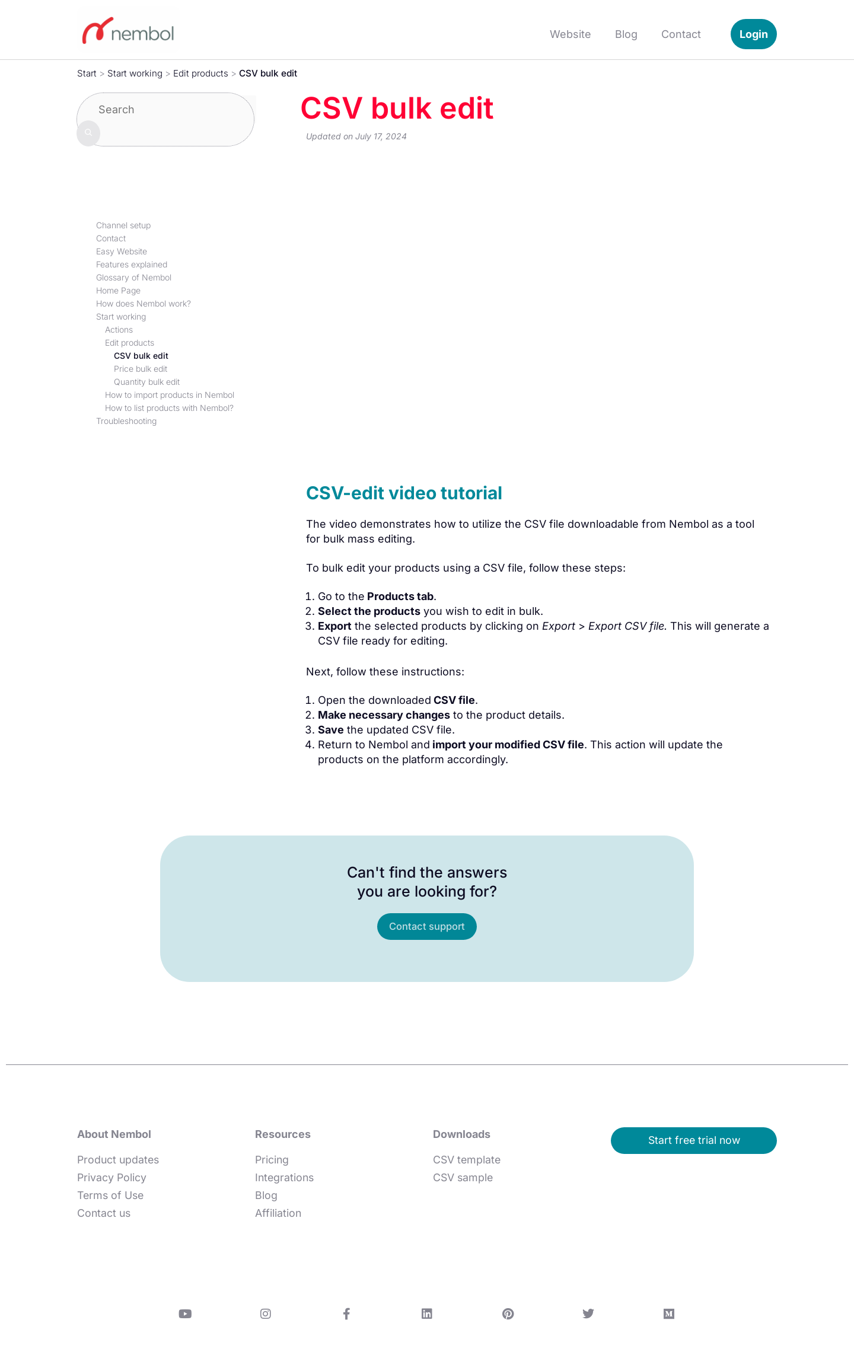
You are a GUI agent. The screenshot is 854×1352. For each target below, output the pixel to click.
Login (754, 34)
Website (570, 34)
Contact (681, 34)
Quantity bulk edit (147, 382)
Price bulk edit (140, 368)
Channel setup (123, 225)
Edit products (203, 73)
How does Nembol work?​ (143, 303)
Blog (626, 34)
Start (87, 73)
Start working (136, 73)
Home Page (118, 290)
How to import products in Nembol (169, 395)
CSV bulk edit (141, 355)
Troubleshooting (126, 421)
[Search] (88, 133)
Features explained (131, 264)
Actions (119, 329)
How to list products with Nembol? (169, 408)
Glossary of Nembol (133, 277)
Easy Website (121, 251)
